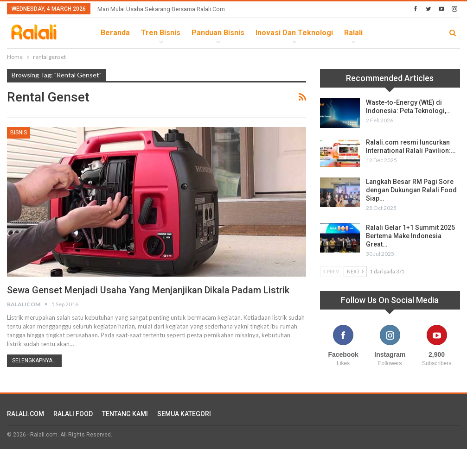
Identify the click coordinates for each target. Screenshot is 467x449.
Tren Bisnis (160, 32)
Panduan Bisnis (218, 32)
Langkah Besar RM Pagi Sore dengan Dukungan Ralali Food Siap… (411, 190)
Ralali (353, 32)
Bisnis (18, 132)
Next (355, 271)
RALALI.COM (25, 413)
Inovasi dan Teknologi (294, 32)
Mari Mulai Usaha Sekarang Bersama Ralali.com (161, 9)
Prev (331, 271)
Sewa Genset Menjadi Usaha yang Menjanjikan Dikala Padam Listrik (148, 290)
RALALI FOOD (73, 413)
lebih (383, 32)
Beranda (115, 32)
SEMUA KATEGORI (184, 413)
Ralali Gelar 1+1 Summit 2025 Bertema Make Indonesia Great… (410, 236)
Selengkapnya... (34, 360)
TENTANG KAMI (125, 413)
